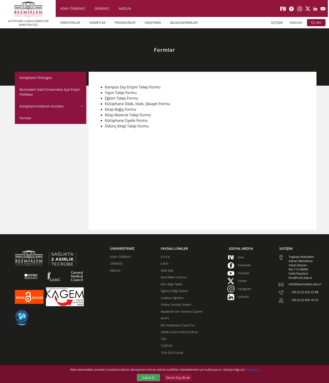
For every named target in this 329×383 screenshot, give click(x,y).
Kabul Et (148, 377)
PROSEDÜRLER (125, 22)
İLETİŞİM (277, 22)
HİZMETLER (97, 22)
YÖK (163, 339)
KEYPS (165, 318)
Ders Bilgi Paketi (171, 284)
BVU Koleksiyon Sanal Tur (178, 325)
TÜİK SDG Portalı (172, 353)
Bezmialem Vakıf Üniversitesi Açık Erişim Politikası (49, 92)
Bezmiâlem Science (174, 277)
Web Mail (167, 270)
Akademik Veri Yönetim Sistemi (181, 311)
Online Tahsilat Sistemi (176, 304)
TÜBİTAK (166, 346)
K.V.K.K (165, 257)
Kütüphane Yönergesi (35, 77)
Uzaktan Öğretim (172, 298)
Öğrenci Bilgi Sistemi (174, 291)
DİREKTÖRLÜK (70, 22)
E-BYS (164, 263)
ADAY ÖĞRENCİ (72, 8)
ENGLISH (296, 22)
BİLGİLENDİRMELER (184, 22)
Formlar (25, 118)
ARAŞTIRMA (153, 22)
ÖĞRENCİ (102, 8)
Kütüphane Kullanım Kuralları (41, 106)
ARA (316, 22)
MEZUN (125, 8)
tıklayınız (252, 369)
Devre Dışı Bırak (178, 377)
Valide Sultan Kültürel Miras (179, 332)
